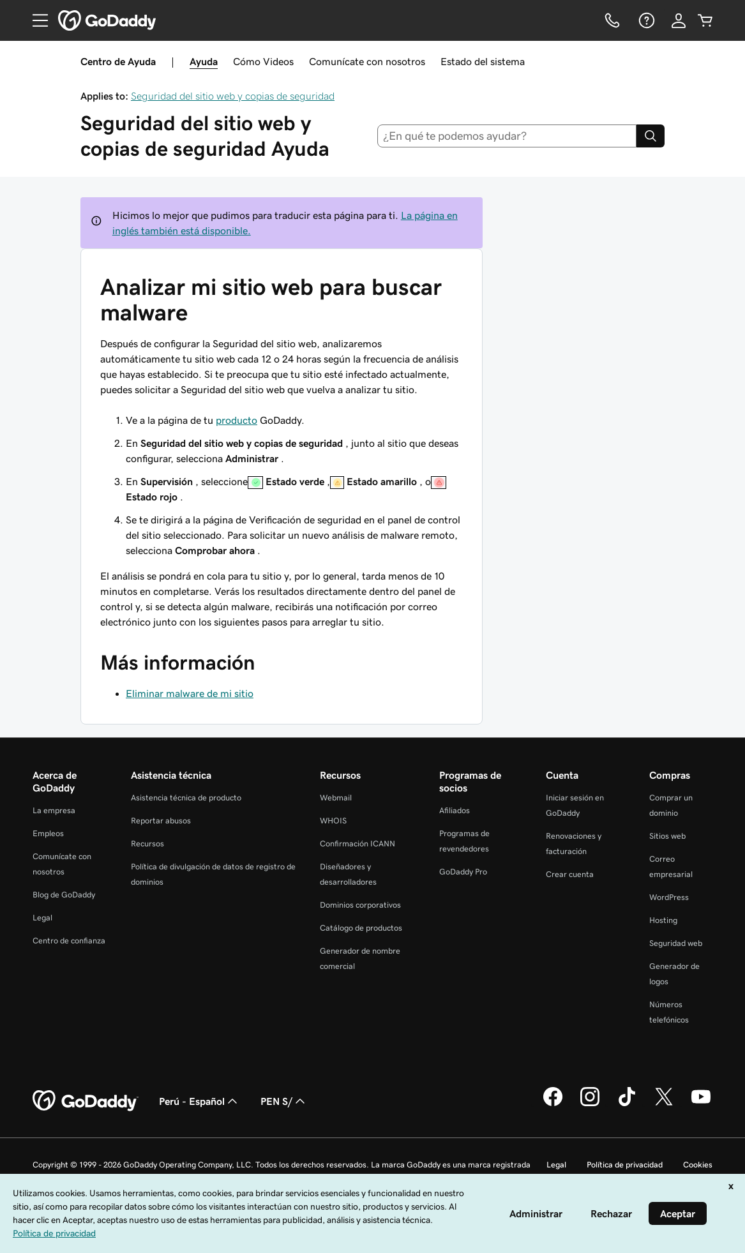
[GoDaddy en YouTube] (700, 1104)
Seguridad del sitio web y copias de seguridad (233, 96)
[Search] (650, 135)
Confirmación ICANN (357, 843)
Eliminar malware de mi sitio (189, 693)
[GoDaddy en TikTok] (626, 1104)
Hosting (663, 920)
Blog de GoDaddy (64, 894)
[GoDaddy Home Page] (86, 1101)
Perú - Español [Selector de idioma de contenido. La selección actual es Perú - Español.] (199, 1101)
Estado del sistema (482, 61)
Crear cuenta (570, 874)
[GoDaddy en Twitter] (663, 1104)
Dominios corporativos (360, 905)
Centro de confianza (69, 940)
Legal (42, 917)
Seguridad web (675, 943)
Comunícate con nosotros (367, 61)
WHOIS (333, 820)
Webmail (336, 797)
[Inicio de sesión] (678, 20)
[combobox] (507, 136)
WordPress (669, 897)
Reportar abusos (161, 820)
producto (236, 420)
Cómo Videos (263, 61)
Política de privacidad (625, 1164)
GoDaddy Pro (463, 871)
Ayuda (204, 61)
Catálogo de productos (361, 928)
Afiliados (454, 810)
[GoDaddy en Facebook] (552, 1104)
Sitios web (667, 836)
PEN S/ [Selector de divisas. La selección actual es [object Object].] (284, 1101)
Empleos (48, 833)
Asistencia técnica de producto (186, 797)
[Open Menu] (35, 20)
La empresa (54, 810)
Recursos (147, 843)
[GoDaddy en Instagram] (589, 1104)
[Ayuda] (645, 20)
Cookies (697, 1164)
